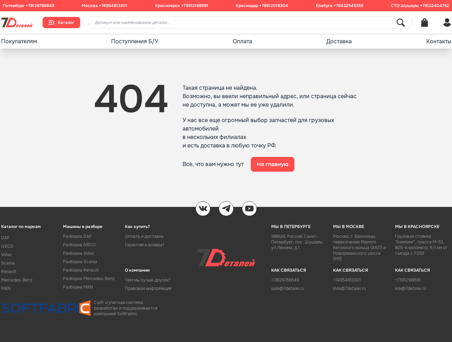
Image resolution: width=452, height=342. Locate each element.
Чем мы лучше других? (147, 280)
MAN (6, 288)
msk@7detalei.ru (349, 288)
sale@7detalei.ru (287, 288)
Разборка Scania (80, 262)
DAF (5, 238)
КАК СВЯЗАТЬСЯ (288, 270)
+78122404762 (434, 5)
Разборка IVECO (79, 245)
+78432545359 (348, 5)
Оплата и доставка (144, 236)
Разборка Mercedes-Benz (89, 278)
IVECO (7, 246)
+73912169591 (194, 5)
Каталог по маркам (21, 226)
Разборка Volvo (78, 253)
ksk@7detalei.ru (410, 288)
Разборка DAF (77, 236)
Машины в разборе (82, 226)
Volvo (6, 255)
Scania (8, 263)
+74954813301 (113, 5)
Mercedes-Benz (16, 280)
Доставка (339, 41)
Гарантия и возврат (145, 245)
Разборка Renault (80, 270)
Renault (8, 271)
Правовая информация (148, 288)
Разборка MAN (78, 287)
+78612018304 (273, 5)
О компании (137, 270)
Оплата (242, 41)
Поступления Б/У (134, 41)
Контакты (438, 41)
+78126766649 (40, 5)
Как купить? (137, 226)
